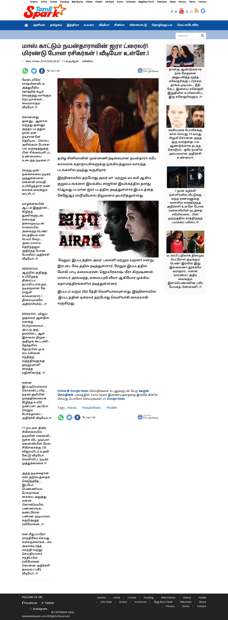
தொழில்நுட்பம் (162, 25)
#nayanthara (91, 407)
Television (162, 1)
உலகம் (89, 25)
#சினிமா (87, 61)
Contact (202, 1)
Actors (120, 1)
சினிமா (119, 25)
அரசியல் (39, 25)
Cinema (34, 1)
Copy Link (54, 71)
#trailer (111, 407)
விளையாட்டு (138, 25)
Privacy (182, 1)
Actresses (130, 1)
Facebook (29, 603)
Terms (192, 1)
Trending (64, 1)
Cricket (53, 1)
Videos (89, 1)
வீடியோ (104, 25)
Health (98, 1)
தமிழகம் (56, 25)
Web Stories (77, 1)
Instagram (38, 609)
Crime (44, 1)
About (173, 1)
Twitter (47, 603)
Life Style (109, 1)
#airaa (71, 407)
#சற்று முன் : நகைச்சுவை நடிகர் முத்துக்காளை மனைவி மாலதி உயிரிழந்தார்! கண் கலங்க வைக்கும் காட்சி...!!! (36, 182)
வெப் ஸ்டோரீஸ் (187, 25)
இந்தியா (73, 25)
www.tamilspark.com (34, 616)
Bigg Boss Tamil (146, 1)
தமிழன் (73, 61)
